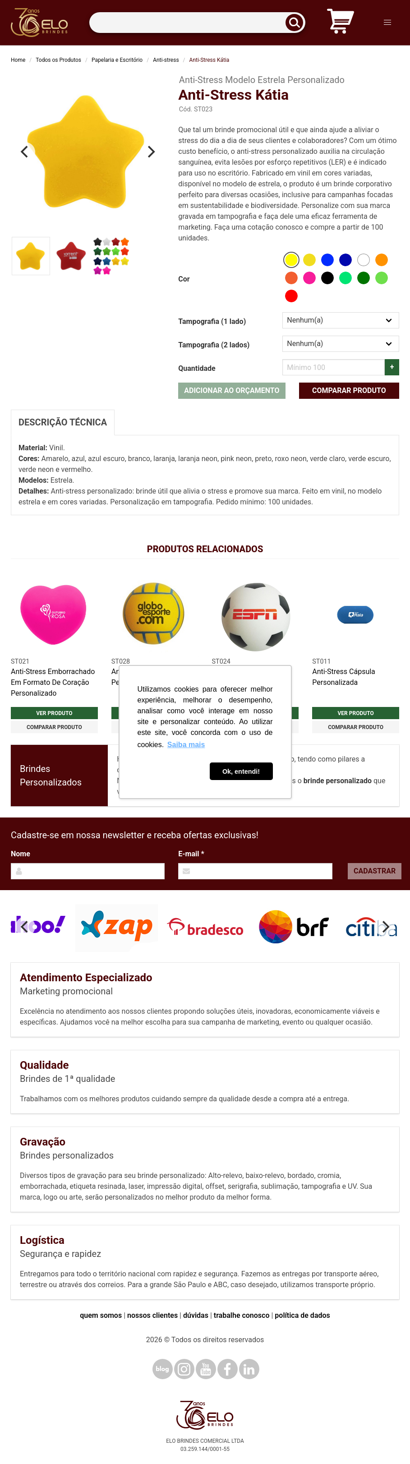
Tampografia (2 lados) (213, 345)
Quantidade (196, 368)
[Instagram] (184, 1369)
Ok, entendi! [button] (241, 771)
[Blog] (162, 1369)
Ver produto (54, 713)
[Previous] (25, 152)
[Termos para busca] (197, 22)
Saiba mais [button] (186, 744)
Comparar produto (349, 390)
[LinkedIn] (249, 1369)
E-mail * (191, 854)
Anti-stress (166, 60)
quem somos (101, 1315)
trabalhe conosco (242, 1315)
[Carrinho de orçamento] (340, 23)
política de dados (302, 1315)
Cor (183, 279)
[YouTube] (206, 1369)
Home (18, 60)
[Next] (150, 152)
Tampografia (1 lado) (212, 321)
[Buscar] (297, 22)
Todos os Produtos (58, 60)
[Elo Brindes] (39, 22)
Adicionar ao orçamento (231, 390)
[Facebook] (227, 1369)
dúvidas (195, 1315)
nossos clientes (152, 1315)
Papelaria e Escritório (117, 60)
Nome (20, 854)
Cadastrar (375, 871)
